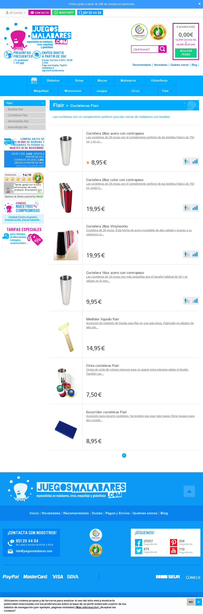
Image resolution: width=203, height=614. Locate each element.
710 (185, 551)
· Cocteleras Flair (17, 115)
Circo (135, 90)
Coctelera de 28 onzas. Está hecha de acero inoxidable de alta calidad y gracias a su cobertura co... (139, 232)
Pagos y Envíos (117, 513)
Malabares (128, 80)
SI (198, 601)
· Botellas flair (14, 109)
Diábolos (53, 80)
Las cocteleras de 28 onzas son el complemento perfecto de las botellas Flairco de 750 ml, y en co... (140, 139)
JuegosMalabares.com (37, 37)
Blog (194, 65)
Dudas (97, 513)
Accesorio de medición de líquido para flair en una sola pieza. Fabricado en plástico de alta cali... (140, 325)
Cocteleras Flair (84, 105)
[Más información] (87, 607)
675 (150, 550)
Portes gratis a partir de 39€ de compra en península (101, 4)
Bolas (79, 80)
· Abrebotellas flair (17, 121)
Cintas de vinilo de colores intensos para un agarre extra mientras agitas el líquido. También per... (137, 371)
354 (185, 542)
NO (191, 601)
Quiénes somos (179, 65)
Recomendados (142, 65)
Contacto (42, 13)
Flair (165, 90)
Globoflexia (159, 80)
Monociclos (73, 90)
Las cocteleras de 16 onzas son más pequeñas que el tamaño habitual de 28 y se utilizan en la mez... (137, 278)
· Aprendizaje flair (17, 127)
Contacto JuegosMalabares (31, 543)
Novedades (160, 65)
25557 (150, 542)
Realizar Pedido (186, 53)
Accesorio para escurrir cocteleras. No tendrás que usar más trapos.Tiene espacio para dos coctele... (140, 418)
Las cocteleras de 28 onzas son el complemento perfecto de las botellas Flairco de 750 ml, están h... (140, 186)
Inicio (34, 513)
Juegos (101, 90)
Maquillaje (41, 90)
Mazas (102, 80)
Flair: (9, 103)
